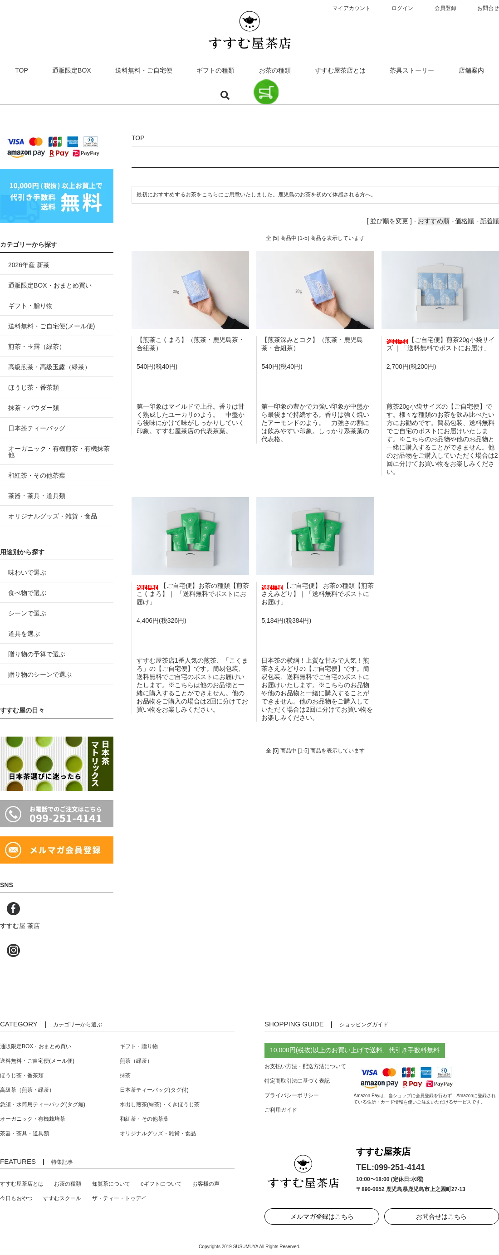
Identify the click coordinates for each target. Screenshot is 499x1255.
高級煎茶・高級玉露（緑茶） (49, 367)
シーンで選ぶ (27, 613)
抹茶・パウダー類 (33, 407)
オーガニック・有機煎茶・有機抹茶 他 (59, 452)
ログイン (402, 8)
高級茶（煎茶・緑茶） (27, 1090)
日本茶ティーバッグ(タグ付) (154, 1090)
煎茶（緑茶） (136, 1061)
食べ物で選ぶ (27, 592)
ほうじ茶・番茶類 (33, 387)
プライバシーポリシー (291, 1095)
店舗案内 (471, 70)
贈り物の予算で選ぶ (36, 654)
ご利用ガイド (280, 1110)
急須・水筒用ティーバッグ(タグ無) (42, 1104)
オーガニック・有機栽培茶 (32, 1119)
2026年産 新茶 (28, 265)
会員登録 (445, 8)
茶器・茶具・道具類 (36, 495)
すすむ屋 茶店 (20, 925)
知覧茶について (111, 1184)
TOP (21, 70)
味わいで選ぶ (27, 572)
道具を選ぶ (24, 633)
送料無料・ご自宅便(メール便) (51, 326)
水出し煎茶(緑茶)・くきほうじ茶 (160, 1104)
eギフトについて (161, 1184)
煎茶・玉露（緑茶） (36, 346)
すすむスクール (62, 1198)
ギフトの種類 (215, 70)
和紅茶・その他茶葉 (36, 475)
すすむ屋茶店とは (340, 70)
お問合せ (488, 8)
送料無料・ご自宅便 (143, 70)
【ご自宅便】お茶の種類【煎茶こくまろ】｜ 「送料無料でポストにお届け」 (193, 594)
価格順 (464, 221)
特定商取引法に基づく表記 (297, 1081)
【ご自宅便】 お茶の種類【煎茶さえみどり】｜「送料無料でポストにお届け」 (317, 594)
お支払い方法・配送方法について (305, 1066)
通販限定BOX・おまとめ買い (50, 285)
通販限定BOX (71, 70)
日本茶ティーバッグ (36, 428)
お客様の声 (206, 1184)
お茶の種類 (275, 70)
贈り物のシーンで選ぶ (40, 674)
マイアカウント (352, 8)
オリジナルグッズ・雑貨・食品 (52, 516)
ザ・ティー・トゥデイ (119, 1198)
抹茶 (125, 1075)
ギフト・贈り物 (30, 305)
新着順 (489, 221)
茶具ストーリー (412, 70)
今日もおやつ (16, 1198)
